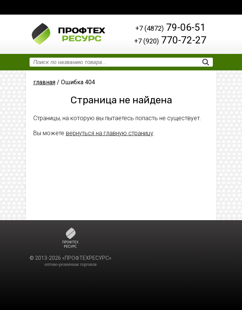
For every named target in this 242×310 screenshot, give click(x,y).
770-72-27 (170, 40)
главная (44, 82)
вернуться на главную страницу (109, 133)
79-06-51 (170, 27)
